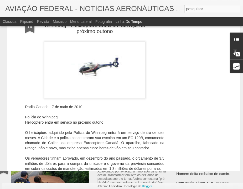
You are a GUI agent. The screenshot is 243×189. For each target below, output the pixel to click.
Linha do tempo (129, 21)
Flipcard (26, 21)
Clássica (10, 21)
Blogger (147, 186)
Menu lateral (81, 21)
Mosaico (59, 21)
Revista (43, 21)
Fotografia (103, 21)
